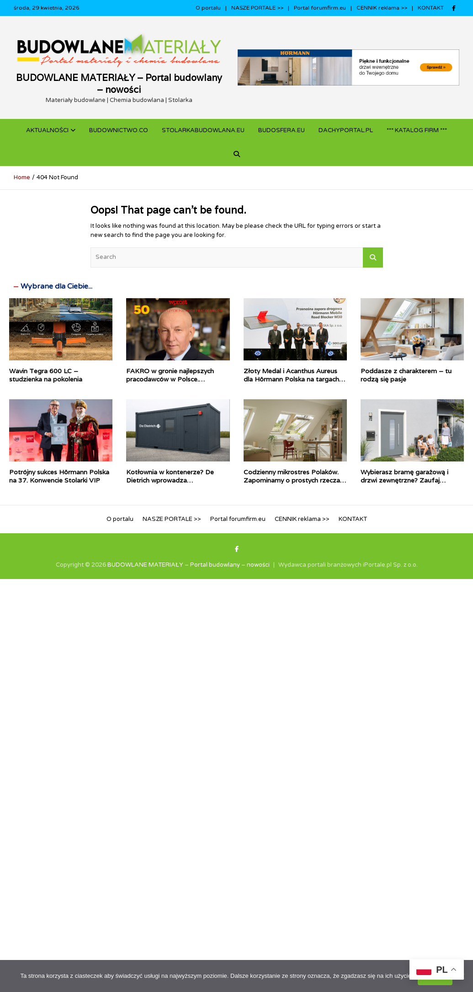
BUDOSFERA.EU (281, 130)
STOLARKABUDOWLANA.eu (203, 130)
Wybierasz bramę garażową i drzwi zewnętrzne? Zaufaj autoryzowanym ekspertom (404, 480)
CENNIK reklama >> (381, 8)
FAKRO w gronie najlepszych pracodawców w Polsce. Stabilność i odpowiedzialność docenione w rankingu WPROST (174, 383)
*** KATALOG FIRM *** (417, 130)
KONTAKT (431, 8)
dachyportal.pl (346, 130)
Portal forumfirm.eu (320, 8)
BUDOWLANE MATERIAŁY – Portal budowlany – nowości (119, 84)
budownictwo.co (118, 130)
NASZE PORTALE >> (257, 8)
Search (373, 257)
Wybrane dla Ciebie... (56, 286)
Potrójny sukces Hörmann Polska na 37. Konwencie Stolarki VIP (59, 476)
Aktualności (47, 130)
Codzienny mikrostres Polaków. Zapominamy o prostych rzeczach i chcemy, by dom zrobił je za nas (295, 480)
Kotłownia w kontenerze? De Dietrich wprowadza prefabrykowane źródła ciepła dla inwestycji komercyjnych (177, 484)
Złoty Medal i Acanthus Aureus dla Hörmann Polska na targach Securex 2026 (291, 379)
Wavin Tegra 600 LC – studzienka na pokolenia (45, 375)
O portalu (208, 8)
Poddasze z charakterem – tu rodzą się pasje (406, 375)
